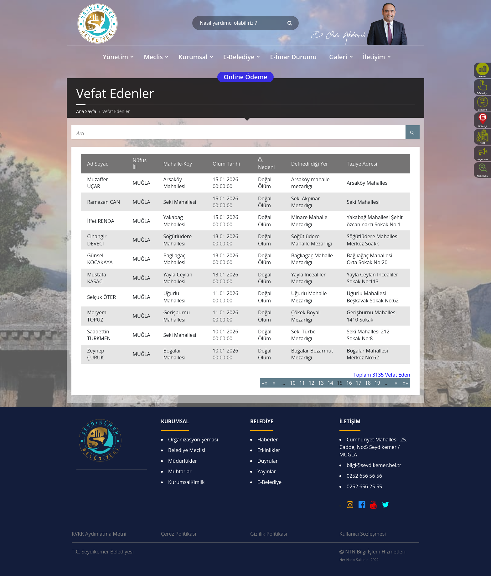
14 (330, 382)
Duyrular (267, 460)
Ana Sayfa (86, 111)
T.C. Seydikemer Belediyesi (103, 551)
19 (377, 382)
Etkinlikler (268, 450)
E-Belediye (269, 482)
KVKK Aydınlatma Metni (99, 533)
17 (358, 382)
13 (321, 382)
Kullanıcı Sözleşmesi (362, 533)
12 (311, 382)
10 (293, 382)
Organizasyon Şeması (193, 439)
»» (405, 382)
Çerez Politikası (178, 533)
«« (264, 382)
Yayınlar (266, 471)
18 (368, 382)
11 (302, 382)
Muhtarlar (180, 471)
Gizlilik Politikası (268, 533)
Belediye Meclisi (186, 450)
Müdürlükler (182, 460)
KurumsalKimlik (186, 482)
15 (340, 382)
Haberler (267, 439)
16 (349, 382)
